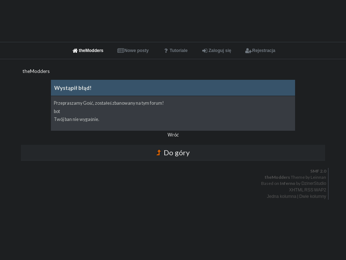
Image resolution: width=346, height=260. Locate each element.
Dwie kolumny (312, 196)
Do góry (173, 152)
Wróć (173, 135)
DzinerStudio (313, 183)
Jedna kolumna (281, 196)
